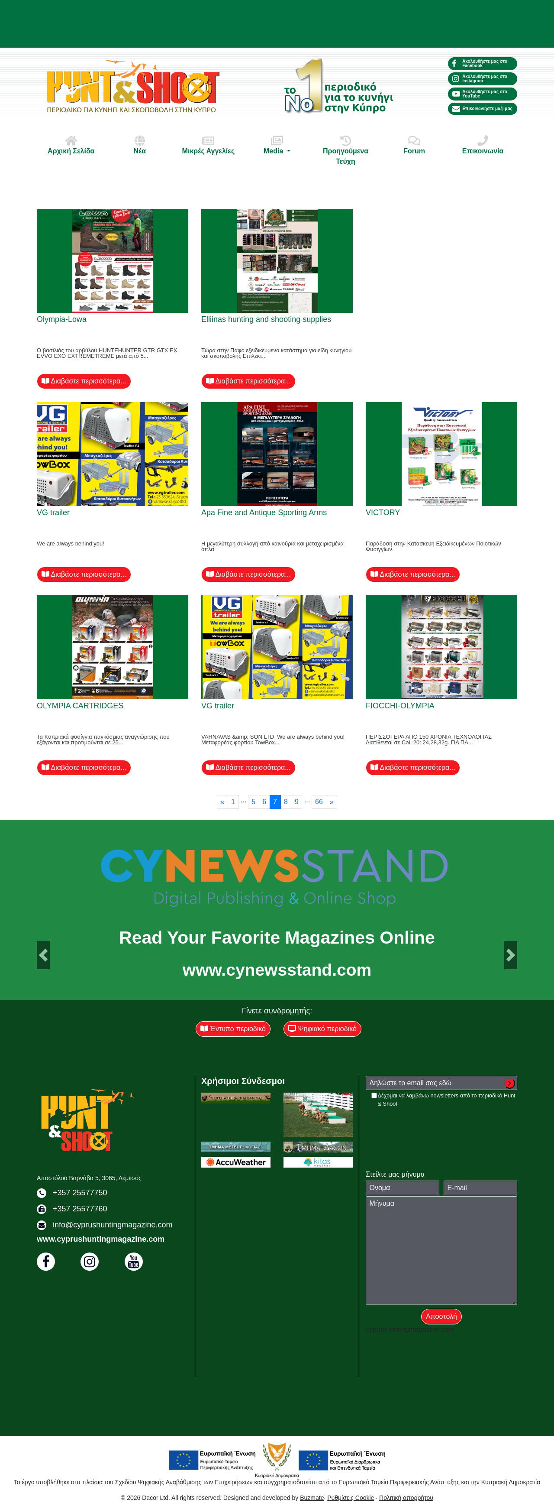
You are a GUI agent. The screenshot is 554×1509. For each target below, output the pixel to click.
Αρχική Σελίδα (71, 145)
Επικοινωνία (483, 145)
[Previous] (222, 802)
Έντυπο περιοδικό (233, 1028)
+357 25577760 (80, 1208)
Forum (414, 145)
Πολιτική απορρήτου (406, 1497)
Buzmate (312, 1497)
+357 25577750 (80, 1192)
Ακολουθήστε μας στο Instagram (479, 78)
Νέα (140, 145)
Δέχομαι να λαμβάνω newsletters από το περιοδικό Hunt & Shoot (446, 1099)
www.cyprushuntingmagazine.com (100, 1239)
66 (319, 801)
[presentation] (431, 1125)
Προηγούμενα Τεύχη (346, 150)
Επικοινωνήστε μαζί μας (482, 109)
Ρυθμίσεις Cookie (350, 1497)
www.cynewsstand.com (277, 969)
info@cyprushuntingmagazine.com (112, 1224)
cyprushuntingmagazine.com (410, 1329)
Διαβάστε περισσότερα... (84, 381)
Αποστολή (441, 1316)
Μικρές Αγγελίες (208, 145)
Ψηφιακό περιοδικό (322, 1028)
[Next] (331, 802)
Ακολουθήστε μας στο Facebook (479, 63)
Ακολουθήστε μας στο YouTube (479, 93)
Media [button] (277, 145)
